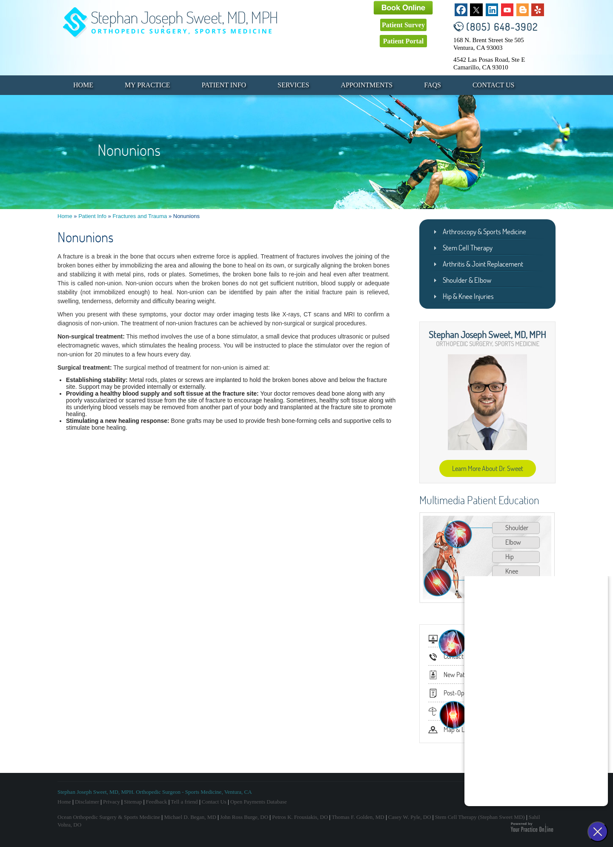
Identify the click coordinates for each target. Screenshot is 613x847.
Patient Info (224, 85)
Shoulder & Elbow (467, 280)
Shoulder (516, 527)
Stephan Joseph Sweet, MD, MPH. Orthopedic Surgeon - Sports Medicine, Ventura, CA (154, 792)
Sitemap (133, 801)
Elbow (513, 542)
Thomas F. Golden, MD (358, 817)
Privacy (111, 801)
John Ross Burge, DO (244, 817)
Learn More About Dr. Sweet (487, 468)
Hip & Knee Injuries (468, 296)
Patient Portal (403, 41)
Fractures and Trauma (139, 216)
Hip (509, 556)
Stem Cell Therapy (468, 247)
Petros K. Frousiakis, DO (300, 817)
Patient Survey (403, 25)
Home (83, 85)
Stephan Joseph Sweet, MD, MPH (487, 334)
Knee (511, 571)
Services (293, 85)
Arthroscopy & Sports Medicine (484, 231)
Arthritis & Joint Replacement (483, 263)
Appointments (366, 85)
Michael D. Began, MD (190, 817)
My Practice (147, 85)
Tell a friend (184, 801)
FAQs (432, 85)
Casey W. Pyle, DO (409, 817)
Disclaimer (87, 801)
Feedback (156, 801)
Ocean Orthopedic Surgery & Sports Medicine (108, 817)
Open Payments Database (258, 801)
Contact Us (493, 85)
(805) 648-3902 (502, 26)
